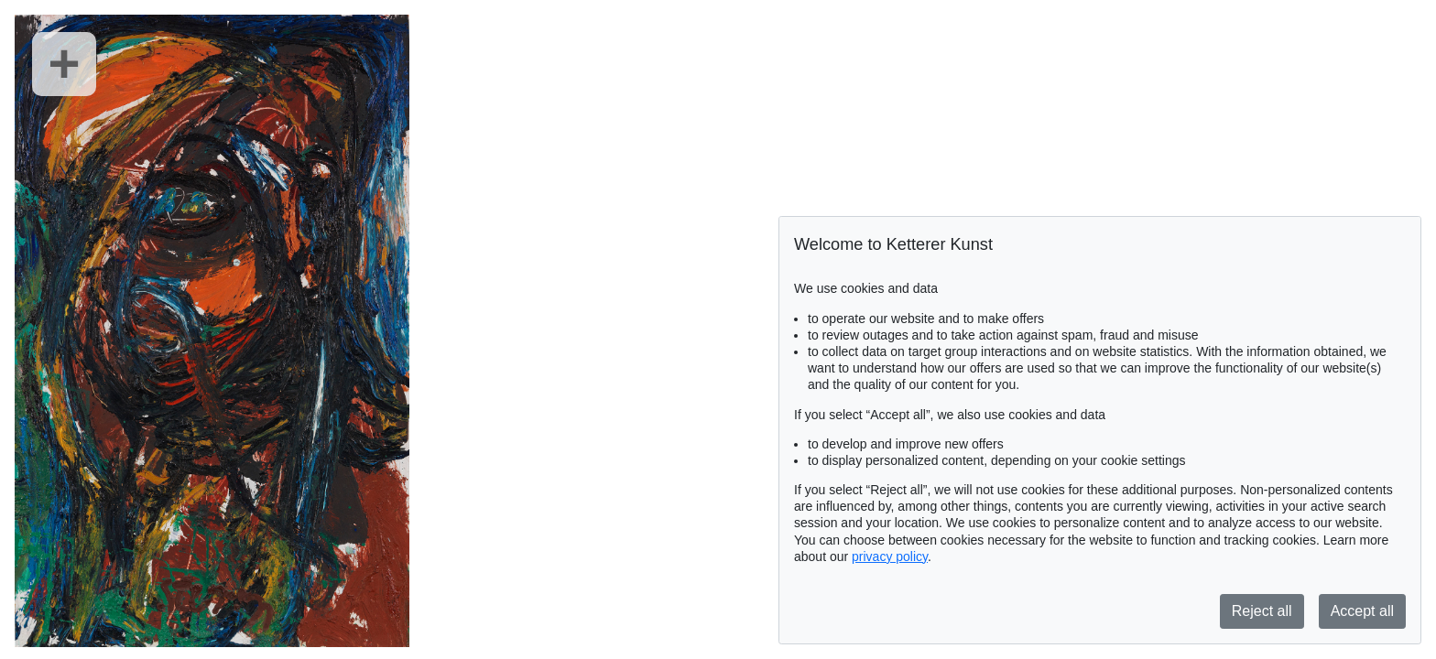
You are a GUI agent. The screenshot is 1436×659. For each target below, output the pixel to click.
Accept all (1362, 611)
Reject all (1262, 611)
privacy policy (890, 556)
